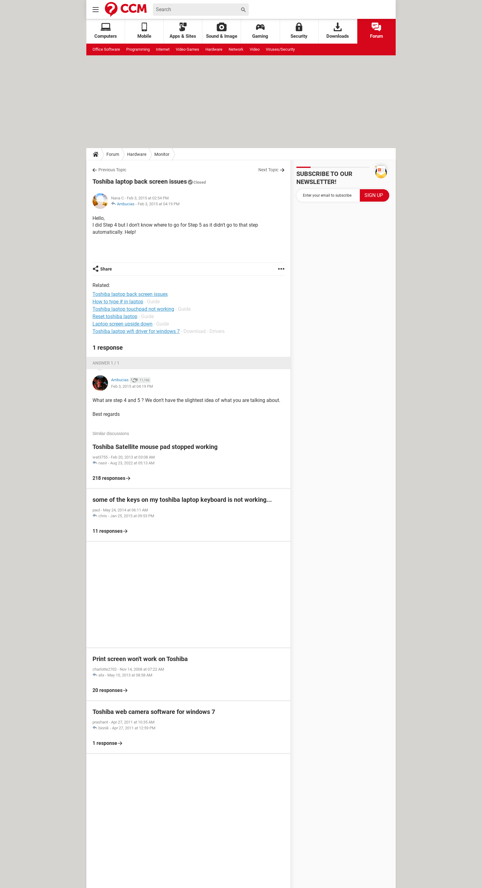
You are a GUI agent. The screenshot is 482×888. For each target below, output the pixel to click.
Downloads (337, 31)
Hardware (213, 49)
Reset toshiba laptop (115, 316)
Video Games (187, 49)
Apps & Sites (183, 31)
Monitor (162, 154)
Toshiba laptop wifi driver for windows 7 (136, 331)
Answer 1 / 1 (106, 363)
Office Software (106, 49)
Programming (138, 49)
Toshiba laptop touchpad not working (133, 309)
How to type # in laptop (118, 302)
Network (236, 49)
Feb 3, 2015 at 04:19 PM (158, 204)
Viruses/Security (280, 49)
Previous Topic (112, 169)
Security (299, 31)
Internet (163, 49)
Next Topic (268, 169)
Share (106, 269)
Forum (376, 31)
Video (255, 49)
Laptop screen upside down (123, 324)
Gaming (260, 31)
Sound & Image (221, 31)
